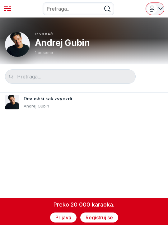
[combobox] (78, 8)
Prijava (63, 217)
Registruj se (99, 217)
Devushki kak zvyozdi (48, 99)
